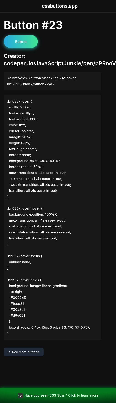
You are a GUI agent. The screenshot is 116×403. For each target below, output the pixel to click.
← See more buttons (23, 352)
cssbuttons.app (60, 6)
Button (21, 41)
